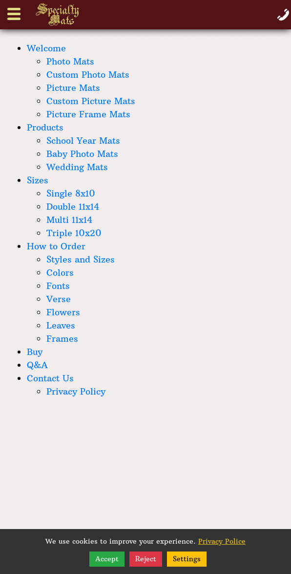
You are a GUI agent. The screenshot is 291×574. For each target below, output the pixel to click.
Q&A (37, 365)
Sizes (37, 180)
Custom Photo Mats (87, 74)
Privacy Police (222, 541)
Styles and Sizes (80, 259)
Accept (107, 558)
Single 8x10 (70, 193)
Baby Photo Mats (82, 153)
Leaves (60, 325)
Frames (62, 338)
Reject (145, 558)
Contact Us (50, 378)
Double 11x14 (72, 206)
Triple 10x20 (74, 233)
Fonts (58, 285)
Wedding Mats (77, 167)
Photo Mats (70, 61)
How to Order (56, 246)
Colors (60, 272)
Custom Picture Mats (90, 101)
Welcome (46, 48)
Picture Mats (73, 87)
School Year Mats (83, 140)
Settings (187, 558)
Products (45, 127)
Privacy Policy (75, 391)
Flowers (63, 312)
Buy (34, 351)
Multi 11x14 (69, 219)
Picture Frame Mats (88, 114)
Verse (58, 299)
